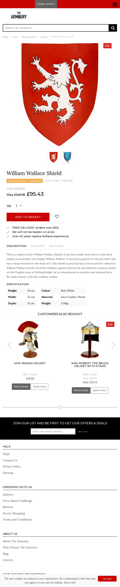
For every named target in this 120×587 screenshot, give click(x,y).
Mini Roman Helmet (30, 363)
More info (70, 582)
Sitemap (8, 473)
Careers (8, 560)
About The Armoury (16, 541)
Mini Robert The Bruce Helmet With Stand (90, 365)
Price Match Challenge (17, 501)
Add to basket (28, 217)
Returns (56, 246)
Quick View (39, 386)
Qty (9, 205)
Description (16, 246)
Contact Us (10, 460)
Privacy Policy (12, 466)
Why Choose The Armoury (20, 547)
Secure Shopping (14, 513)
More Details (21, 386)
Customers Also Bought (60, 314)
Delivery (38, 246)
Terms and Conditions (17, 519)
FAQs (6, 454)
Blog (5, 554)
